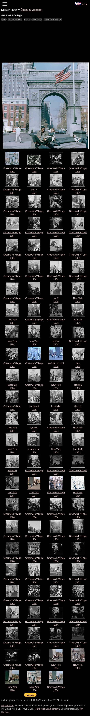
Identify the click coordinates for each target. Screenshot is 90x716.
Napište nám (7, 705)
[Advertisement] (45, 40)
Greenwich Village (78, 470)
